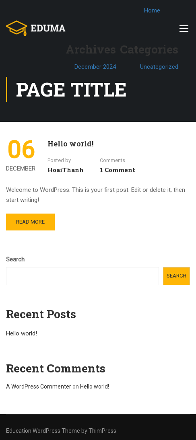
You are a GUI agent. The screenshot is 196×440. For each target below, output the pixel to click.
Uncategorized (162, 66)
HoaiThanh (65, 170)
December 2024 (98, 66)
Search (15, 259)
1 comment (117, 170)
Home (155, 10)
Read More (30, 222)
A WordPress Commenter (38, 386)
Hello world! (70, 143)
